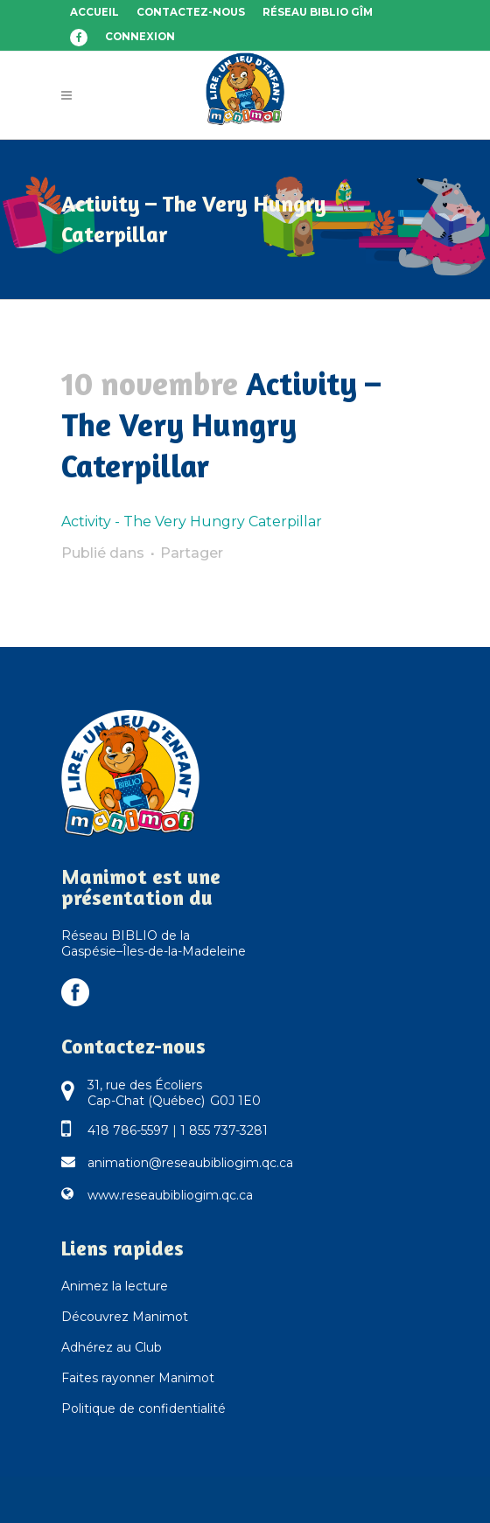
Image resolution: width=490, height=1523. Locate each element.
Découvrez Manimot (124, 1317)
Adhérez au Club (111, 1347)
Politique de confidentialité (143, 1408)
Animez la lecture (114, 1286)
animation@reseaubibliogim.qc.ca (190, 1163)
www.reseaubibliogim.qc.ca (170, 1195)
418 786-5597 (128, 1130)
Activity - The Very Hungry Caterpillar (191, 521)
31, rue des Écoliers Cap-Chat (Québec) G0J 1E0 (174, 1093)
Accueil (94, 12)
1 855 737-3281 (224, 1130)
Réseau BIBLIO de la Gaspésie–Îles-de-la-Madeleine (153, 943)
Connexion (140, 37)
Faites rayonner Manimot (137, 1378)
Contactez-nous (190, 12)
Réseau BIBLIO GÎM (317, 12)
